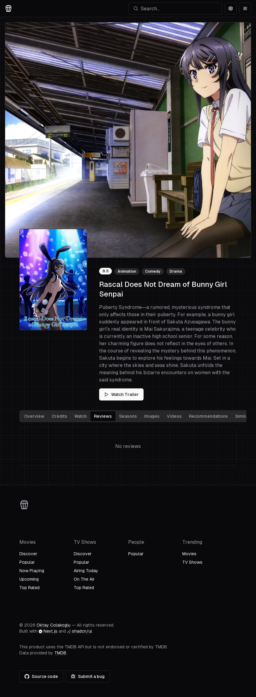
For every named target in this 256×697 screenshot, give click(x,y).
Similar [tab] (242, 416)
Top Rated (29, 587)
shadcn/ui (79, 631)
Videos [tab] (174, 416)
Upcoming (29, 579)
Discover (28, 553)
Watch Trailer (121, 394)
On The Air (84, 579)
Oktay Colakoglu (53, 625)
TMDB (60, 652)
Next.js (48, 631)
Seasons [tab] (128, 416)
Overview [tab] (34, 416)
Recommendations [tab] (208, 416)
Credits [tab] (59, 416)
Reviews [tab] (103, 416)
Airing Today (86, 570)
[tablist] (136, 416)
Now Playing (31, 570)
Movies (189, 553)
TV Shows (192, 562)
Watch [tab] (80, 416)
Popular (27, 562)
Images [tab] (152, 416)
